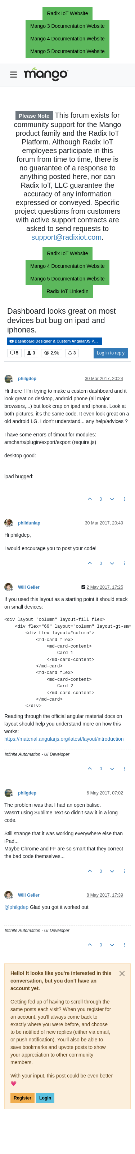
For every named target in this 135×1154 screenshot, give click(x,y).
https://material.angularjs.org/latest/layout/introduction (64, 739)
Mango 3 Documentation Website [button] (67, 26)
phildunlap (29, 523)
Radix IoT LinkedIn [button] (67, 291)
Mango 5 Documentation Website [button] (67, 51)
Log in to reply (111, 353)
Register (22, 1098)
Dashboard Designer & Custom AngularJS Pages (55, 341)
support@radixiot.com (66, 237)
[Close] (122, 973)
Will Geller (29, 587)
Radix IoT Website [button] (67, 13)
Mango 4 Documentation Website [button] (67, 39)
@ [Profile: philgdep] (16, 907)
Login (45, 1098)
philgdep (27, 378)
